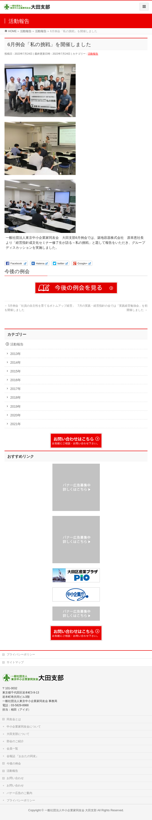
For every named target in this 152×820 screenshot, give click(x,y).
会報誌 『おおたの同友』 (23, 756)
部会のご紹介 (15, 741)
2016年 (15, 380)
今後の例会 (14, 763)
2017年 (15, 389)
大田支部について (18, 734)
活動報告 (93, 53)
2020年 (15, 415)
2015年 (15, 371)
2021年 (15, 424)
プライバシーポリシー (21, 654)
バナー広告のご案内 (19, 793)
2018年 (15, 397)
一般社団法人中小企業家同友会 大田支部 (71, 810)
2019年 (15, 406)
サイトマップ (15, 662)
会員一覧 (12, 748)
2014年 (15, 362)
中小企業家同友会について (24, 726)
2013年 (15, 354)
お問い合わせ (15, 778)
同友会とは (14, 719)
